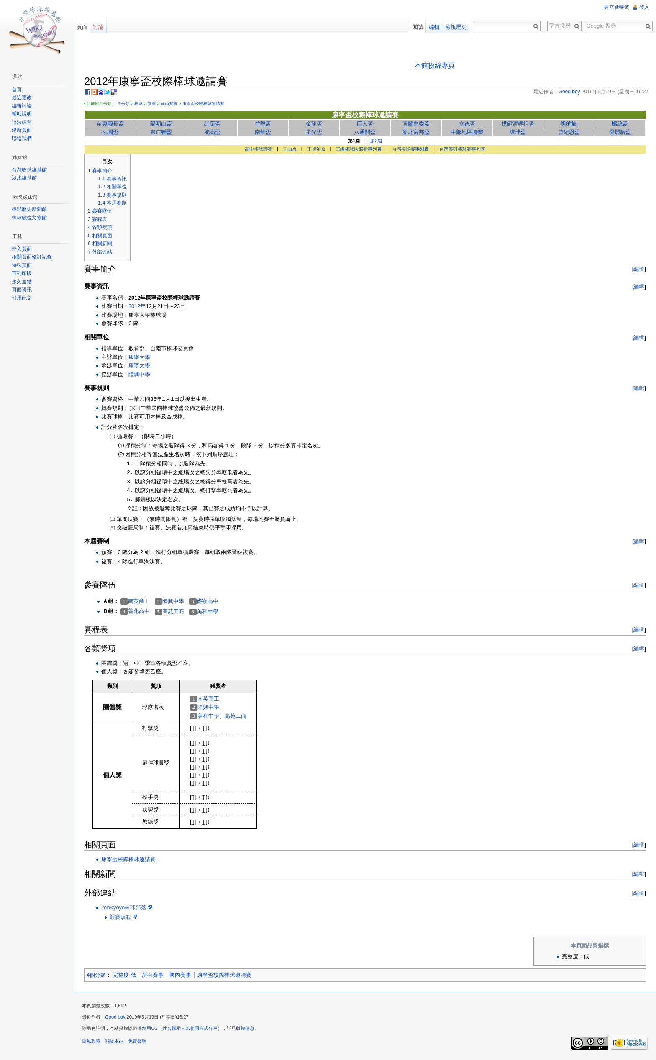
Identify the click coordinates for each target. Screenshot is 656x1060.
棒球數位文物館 (29, 218)
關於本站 (114, 1041)
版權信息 (245, 1028)
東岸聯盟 (161, 132)
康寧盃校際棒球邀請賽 (203, 103)
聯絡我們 (22, 138)
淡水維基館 (24, 178)
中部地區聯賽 (467, 132)
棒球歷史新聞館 (29, 209)
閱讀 (418, 27)
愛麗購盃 (620, 132)
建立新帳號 (616, 7)
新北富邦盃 (416, 132)
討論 (98, 27)
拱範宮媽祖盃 (518, 124)
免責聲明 (137, 1041)
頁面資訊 (22, 290)
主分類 (123, 103)
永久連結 (22, 282)
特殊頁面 (22, 265)
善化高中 (139, 611)
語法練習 (22, 122)
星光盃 (314, 132)
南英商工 (139, 601)
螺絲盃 (620, 124)
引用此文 (22, 298)
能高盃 (212, 132)
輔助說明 (22, 114)
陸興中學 (139, 374)
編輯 (638, 269)
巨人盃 (365, 124)
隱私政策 (91, 1041)
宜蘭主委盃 (416, 124)
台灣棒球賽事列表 (410, 148)
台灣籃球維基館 (29, 170)
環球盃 (518, 132)
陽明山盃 (161, 124)
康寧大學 (139, 357)
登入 (644, 7)
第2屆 (376, 140)
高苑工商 (173, 611)
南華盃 (263, 132)
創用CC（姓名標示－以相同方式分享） (182, 1028)
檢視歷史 (456, 27)
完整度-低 (124, 975)
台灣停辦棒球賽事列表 (462, 148)
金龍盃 (314, 124)
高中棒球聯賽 (258, 148)
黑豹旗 (569, 124)
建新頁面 (22, 130)
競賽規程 (120, 917)
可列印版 (22, 273)
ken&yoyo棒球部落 (123, 907)
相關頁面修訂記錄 (32, 257)
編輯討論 (22, 106)
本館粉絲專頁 (435, 65)
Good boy (115, 1016)
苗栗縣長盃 (110, 124)
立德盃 (467, 124)
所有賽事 (153, 975)
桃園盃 (110, 132)
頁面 (82, 27)
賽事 (152, 103)
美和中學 (207, 611)
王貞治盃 (316, 148)
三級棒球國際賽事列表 (359, 148)
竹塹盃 (263, 124)
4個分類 (96, 975)
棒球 (138, 103)
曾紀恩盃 (569, 132)
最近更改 (22, 97)
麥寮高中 (207, 601)
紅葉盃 (212, 124)
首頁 (17, 89)
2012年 (137, 306)
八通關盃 (365, 132)
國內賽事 (169, 103)
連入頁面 (22, 249)
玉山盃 (290, 148)
